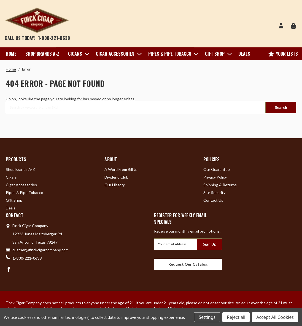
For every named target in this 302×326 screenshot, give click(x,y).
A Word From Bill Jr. (120, 169)
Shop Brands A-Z (42, 53)
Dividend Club (116, 177)
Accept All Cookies (275, 317)
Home (11, 53)
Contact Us (213, 200)
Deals (244, 53)
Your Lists (283, 53)
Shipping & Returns (220, 184)
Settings (207, 317)
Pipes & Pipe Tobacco (172, 53)
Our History (114, 184)
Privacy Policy (215, 177)
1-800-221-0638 (54, 38)
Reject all (236, 317)
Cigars (77, 53)
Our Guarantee (216, 169)
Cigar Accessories (117, 53)
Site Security (214, 192)
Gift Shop (217, 53)
